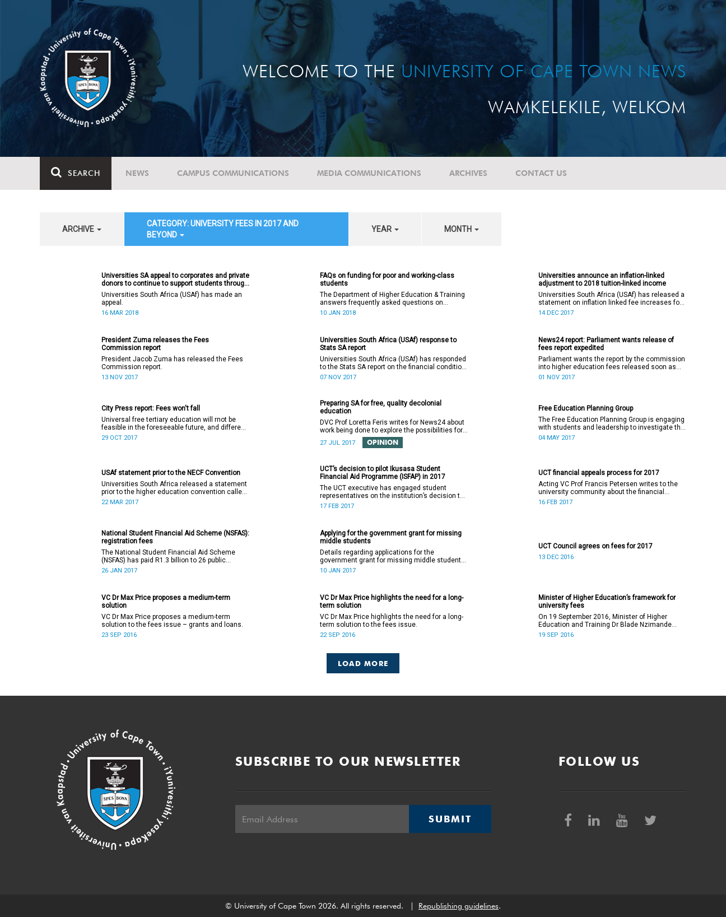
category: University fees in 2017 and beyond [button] (223, 229)
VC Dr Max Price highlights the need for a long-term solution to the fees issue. (391, 621)
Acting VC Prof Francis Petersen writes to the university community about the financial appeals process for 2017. (608, 488)
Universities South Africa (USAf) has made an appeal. (171, 298)
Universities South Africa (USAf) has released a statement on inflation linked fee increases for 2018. (611, 298)
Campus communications (233, 173)
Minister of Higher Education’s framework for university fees (607, 601)
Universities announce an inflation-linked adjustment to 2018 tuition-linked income (602, 279)
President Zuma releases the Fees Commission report (155, 344)
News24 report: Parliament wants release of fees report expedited (606, 344)
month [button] (461, 229)
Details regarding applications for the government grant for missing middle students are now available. (392, 556)
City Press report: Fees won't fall (150, 408)
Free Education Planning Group (585, 408)
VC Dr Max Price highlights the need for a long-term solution (391, 601)
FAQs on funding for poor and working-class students (387, 279)
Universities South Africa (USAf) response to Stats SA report (388, 344)
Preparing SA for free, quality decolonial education (380, 407)
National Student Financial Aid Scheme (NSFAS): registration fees (175, 537)
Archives (468, 173)
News (137, 173)
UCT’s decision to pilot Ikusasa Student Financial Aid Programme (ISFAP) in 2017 (382, 473)
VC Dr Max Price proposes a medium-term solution (165, 601)
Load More (363, 663)
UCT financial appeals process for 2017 (598, 473)
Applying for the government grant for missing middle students (391, 537)
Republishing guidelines (458, 905)
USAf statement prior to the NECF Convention (170, 473)
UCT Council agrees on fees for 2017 (595, 546)
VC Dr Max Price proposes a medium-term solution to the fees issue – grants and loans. (173, 621)
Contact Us (541, 173)
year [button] (385, 229)
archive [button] (81, 229)
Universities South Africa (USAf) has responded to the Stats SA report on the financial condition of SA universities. (393, 363)
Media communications (369, 173)
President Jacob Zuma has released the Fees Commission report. (172, 363)
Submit (450, 819)
